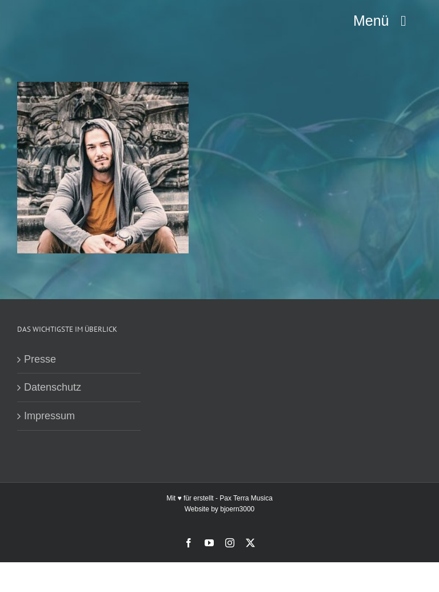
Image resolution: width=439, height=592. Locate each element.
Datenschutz (52, 387)
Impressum (49, 416)
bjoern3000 (237, 509)
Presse (40, 359)
